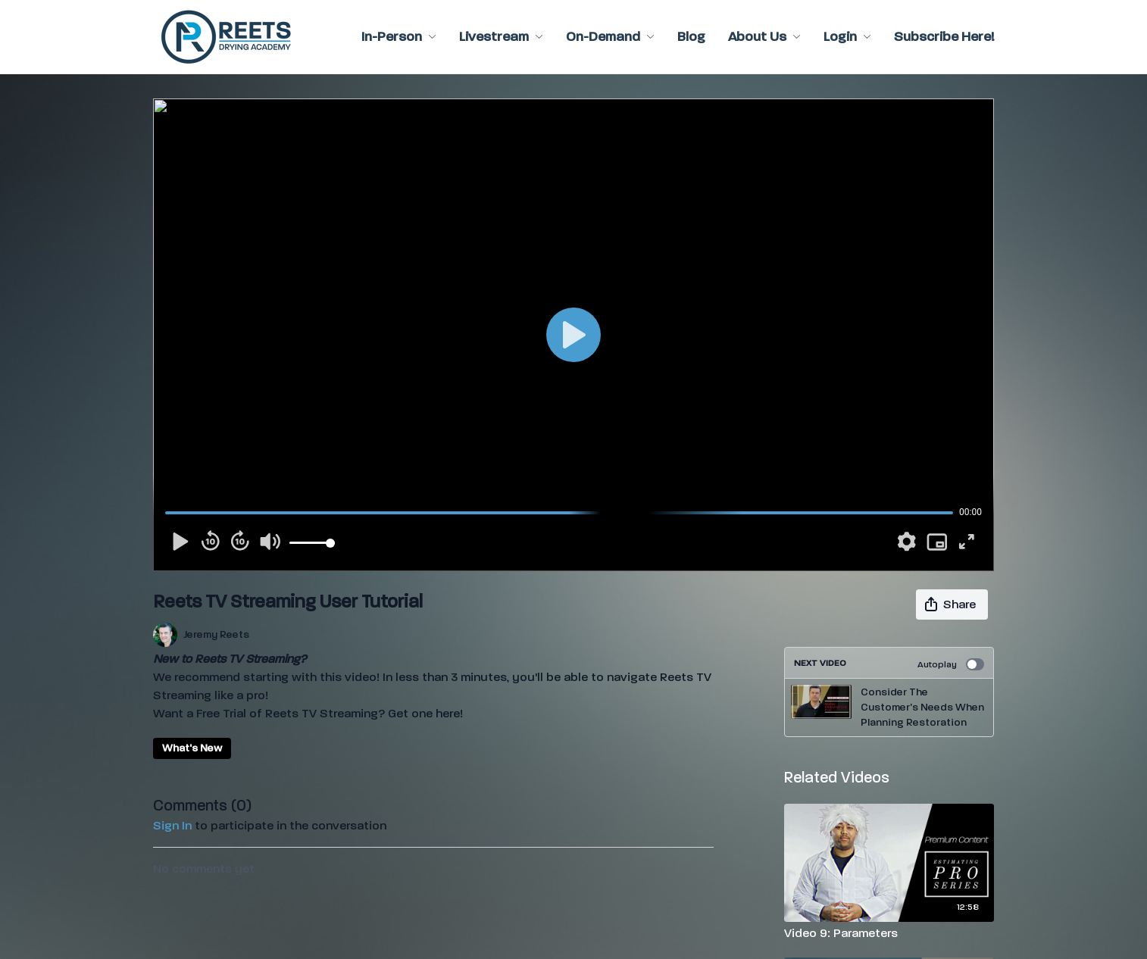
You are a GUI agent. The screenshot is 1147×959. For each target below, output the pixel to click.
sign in (172, 825)
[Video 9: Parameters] (889, 933)
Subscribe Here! (944, 37)
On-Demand (610, 37)
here (448, 713)
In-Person (398, 37)
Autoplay (950, 664)
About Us (764, 37)
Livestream (501, 37)
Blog (691, 37)
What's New (192, 748)
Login (847, 37)
